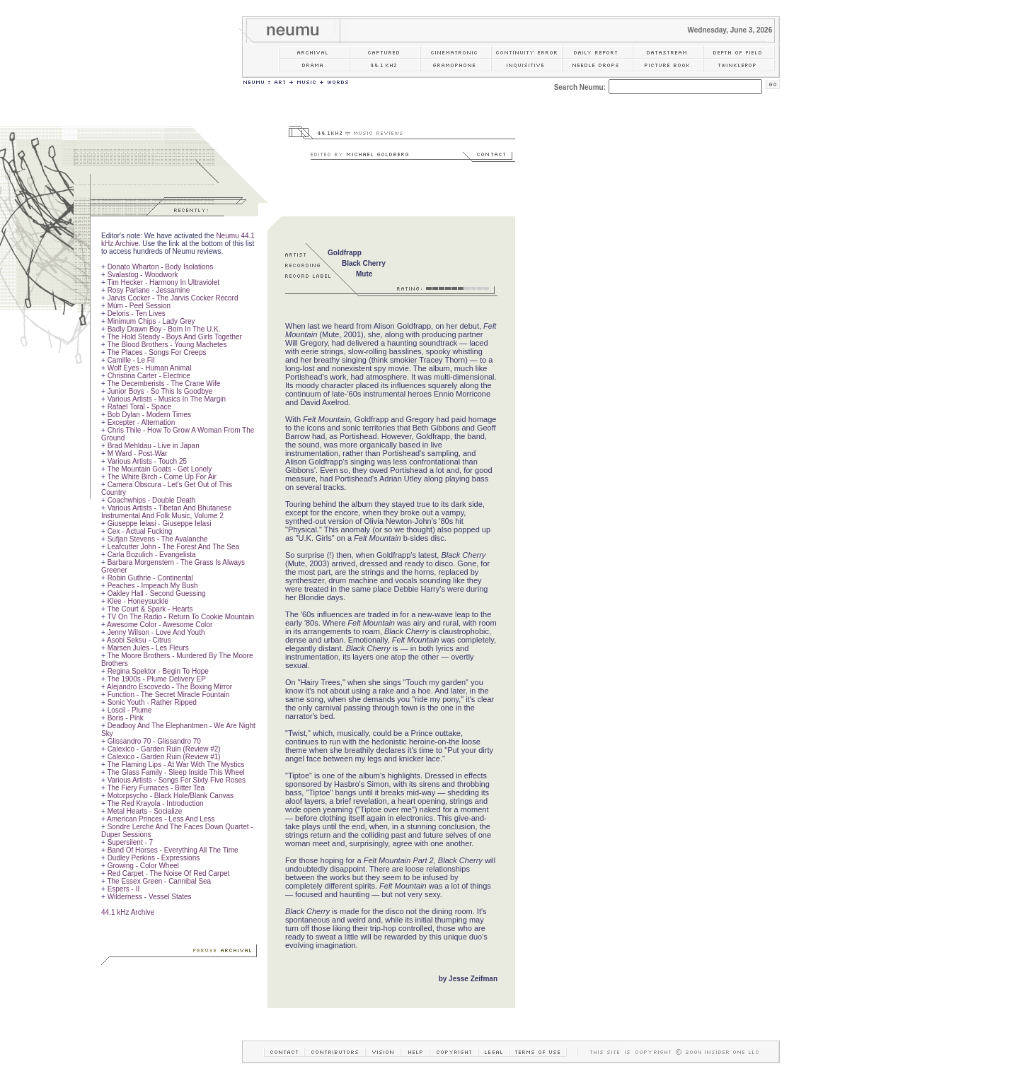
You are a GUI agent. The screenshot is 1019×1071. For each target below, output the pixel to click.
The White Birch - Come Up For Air (161, 477)
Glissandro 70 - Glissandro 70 (154, 741)
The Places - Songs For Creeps (156, 352)
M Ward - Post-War (138, 453)
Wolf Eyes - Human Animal (150, 368)
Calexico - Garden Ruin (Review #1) (164, 757)
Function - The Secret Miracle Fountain (169, 694)
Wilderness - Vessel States (150, 897)
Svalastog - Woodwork (143, 275)
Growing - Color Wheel (143, 866)
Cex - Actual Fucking (140, 531)
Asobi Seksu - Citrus (139, 640)
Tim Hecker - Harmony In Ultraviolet (163, 282)
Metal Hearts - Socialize (145, 811)
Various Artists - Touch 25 (147, 461)
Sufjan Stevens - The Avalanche (158, 539)
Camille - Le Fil (131, 360)
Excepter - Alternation (141, 422)
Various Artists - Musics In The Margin (167, 399)
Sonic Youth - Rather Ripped (152, 702)
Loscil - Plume (130, 710)
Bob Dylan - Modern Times (149, 415)
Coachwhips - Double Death (152, 500)
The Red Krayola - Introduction (155, 803)
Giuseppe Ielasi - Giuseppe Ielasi (160, 523)
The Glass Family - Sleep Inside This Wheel (175, 772)
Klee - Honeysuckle (138, 601)
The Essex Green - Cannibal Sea (159, 881)
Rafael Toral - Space (139, 407)
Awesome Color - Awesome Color (159, 624)
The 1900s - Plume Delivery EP (156, 679)
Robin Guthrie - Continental (150, 578)
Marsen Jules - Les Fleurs (148, 648)
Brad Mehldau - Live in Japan (154, 446)
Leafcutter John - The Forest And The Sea (173, 547)
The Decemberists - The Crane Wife (163, 383)
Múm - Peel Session (139, 306)
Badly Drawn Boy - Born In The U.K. (164, 329)
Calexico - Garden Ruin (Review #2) (164, 749)
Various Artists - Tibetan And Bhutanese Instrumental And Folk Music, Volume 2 (166, 512)
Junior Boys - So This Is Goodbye (160, 391)
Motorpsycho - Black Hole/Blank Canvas (171, 796)
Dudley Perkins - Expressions (154, 858)
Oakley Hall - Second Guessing (157, 593)
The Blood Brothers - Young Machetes (166, 345)
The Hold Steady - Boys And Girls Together (174, 337)
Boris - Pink (126, 718)
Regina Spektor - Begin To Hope (158, 671)
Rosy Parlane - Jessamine (149, 290)
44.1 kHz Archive (127, 912)
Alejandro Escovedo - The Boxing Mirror (169, 687)
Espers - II (124, 889)
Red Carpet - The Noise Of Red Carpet (169, 873)
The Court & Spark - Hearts (149, 609)
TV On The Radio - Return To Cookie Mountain (180, 617)
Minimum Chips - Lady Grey (151, 321)
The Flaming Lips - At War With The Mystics (175, 764)
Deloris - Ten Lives (137, 313)
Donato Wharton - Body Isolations (161, 267)
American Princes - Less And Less (160, 819)
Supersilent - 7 (130, 842)
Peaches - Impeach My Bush (153, 586)
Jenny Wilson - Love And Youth (156, 632)
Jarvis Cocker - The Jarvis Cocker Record (173, 298)
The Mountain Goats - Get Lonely (159, 469)
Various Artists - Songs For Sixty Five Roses (177, 780)
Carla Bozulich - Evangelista (152, 554)
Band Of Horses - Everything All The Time (173, 850)
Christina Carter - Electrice (149, 376)
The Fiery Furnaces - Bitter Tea (156, 788)
